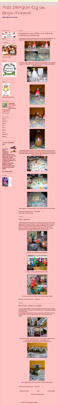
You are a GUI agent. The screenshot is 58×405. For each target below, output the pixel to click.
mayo (3, 130)
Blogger (35, 402)
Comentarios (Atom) (40, 394)
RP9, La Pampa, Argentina (28, 213)
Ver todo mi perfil (5, 113)
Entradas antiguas (51, 391)
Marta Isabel (11, 103)
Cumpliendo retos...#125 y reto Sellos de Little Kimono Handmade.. (36, 34)
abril (3, 132)
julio (3, 125)
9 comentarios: (37, 299)
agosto (3, 123)
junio (3, 127)
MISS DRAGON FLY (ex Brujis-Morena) (23, 10)
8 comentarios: (37, 386)
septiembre (4, 121)
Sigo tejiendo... (25, 219)
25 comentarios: (37, 211)
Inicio (38, 391)
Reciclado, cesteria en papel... (30, 306)
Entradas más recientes (24, 391)
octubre (3, 119)
